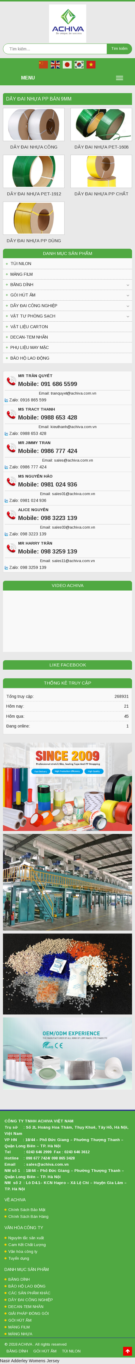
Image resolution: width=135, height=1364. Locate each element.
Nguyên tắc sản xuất (26, 1238)
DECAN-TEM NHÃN (29, 337)
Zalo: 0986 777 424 (25, 467)
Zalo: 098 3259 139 (25, 567)
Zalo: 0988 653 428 (25, 433)
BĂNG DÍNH (21, 284)
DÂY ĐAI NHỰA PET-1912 (34, 193)
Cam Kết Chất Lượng (27, 1244)
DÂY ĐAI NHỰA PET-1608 (101, 146)
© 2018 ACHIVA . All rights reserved (35, 1344)
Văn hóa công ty (22, 1251)
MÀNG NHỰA (20, 1334)
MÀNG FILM (21, 274)
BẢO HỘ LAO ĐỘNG (29, 358)
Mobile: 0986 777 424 (47, 451)
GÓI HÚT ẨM (22, 295)
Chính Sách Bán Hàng (28, 1216)
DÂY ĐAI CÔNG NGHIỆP (33, 305)
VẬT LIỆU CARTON (29, 326)
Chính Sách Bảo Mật (26, 1209)
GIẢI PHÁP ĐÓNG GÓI (28, 1313)
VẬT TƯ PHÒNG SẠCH (32, 316)
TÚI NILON (20, 263)
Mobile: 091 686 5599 (47, 384)
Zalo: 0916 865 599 (25, 400)
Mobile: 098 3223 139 (47, 518)
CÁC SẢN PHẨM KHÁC (29, 1293)
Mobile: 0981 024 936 (47, 484)
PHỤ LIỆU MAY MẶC (29, 347)
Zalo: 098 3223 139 (25, 534)
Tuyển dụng (18, 1258)
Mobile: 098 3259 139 (47, 551)
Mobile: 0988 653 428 (47, 417)
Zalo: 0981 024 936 (25, 500)
